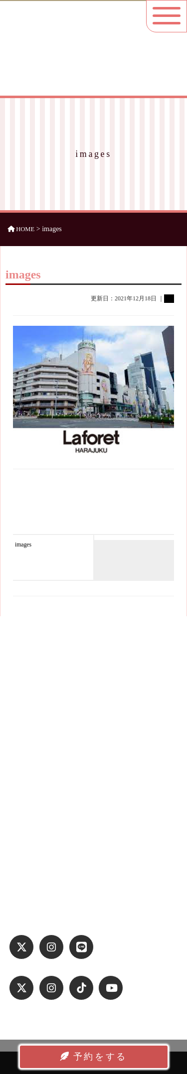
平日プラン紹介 (37, 767)
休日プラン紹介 (37, 754)
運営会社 (27, 848)
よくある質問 (34, 807)
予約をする (93, 1057)
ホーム (24, 741)
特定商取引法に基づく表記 (53, 874)
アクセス (27, 794)
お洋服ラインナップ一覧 (50, 780)
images (23, 544)
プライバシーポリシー (47, 861)
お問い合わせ (34, 888)
